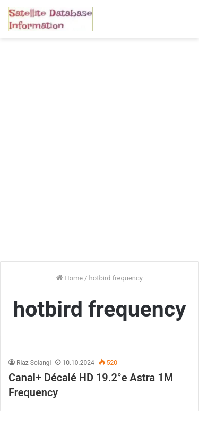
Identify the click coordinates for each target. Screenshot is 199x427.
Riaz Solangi (33, 362)
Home (69, 278)
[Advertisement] (99, 153)
